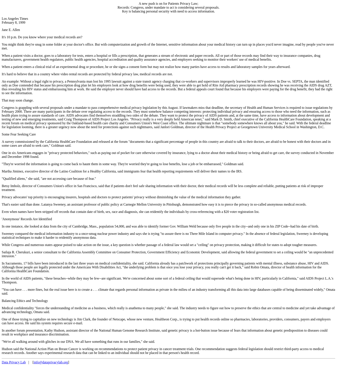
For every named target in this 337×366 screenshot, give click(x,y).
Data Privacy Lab (14, 362)
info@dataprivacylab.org (51, 362)
